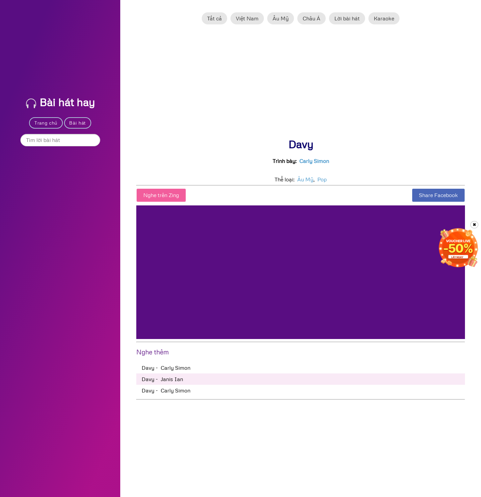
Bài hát (77, 123)
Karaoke (384, 18)
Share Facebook (438, 195)
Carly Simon (314, 161)
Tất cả (214, 18)
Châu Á (311, 18)
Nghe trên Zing (161, 195)
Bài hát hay (60, 102)
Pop (322, 179)
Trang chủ (45, 123)
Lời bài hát (347, 18)
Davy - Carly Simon (166, 367)
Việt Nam (247, 18)
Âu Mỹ (281, 18)
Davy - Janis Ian (162, 379)
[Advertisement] (300, 84)
